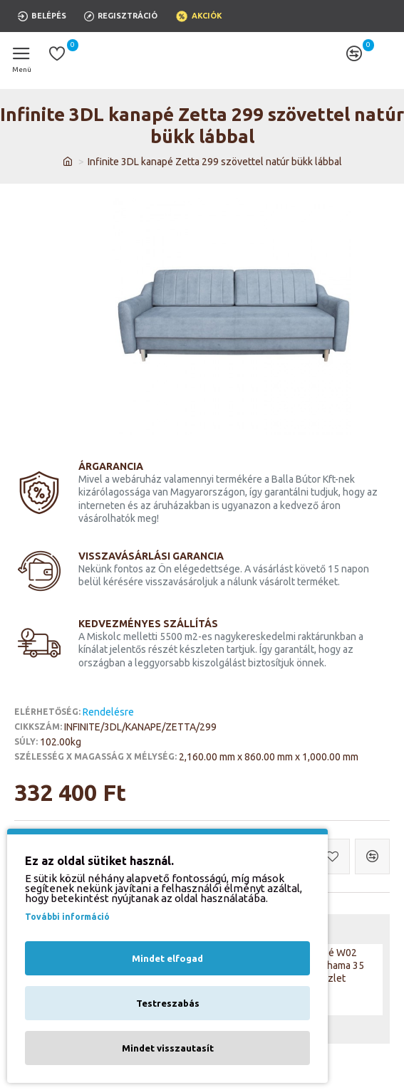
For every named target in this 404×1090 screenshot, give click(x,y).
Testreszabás (168, 1003)
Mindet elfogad (167, 958)
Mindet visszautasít (168, 1048)
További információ (67, 916)
